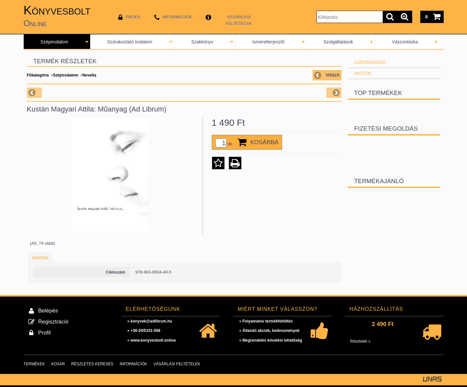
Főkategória (38, 75)
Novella (89, 75)
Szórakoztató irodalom (129, 41)
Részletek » (360, 341)
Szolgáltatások (338, 41)
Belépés (48, 311)
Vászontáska (405, 41)
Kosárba (264, 142)
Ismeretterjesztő (268, 41)
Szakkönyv (202, 41)
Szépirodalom (54, 41)
